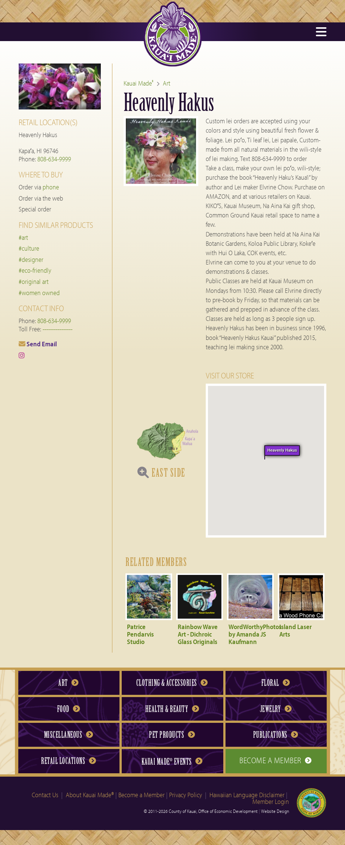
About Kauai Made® (90, 794)
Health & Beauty (172, 709)
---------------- (57, 329)
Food (68, 709)
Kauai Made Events (172, 761)
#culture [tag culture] (29, 248)
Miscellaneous (68, 735)
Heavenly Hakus (281, 450)
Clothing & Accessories (172, 683)
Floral (275, 683)
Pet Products (172, 735)
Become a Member (275, 760)
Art (166, 83)
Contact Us (45, 794)
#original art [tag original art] (34, 281)
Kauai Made (138, 83)
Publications (275, 735)
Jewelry (276, 709)
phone (51, 187)
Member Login (270, 801)
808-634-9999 (54, 159)
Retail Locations (68, 761)
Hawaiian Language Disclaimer (247, 794)
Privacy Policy (185, 794)
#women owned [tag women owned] (39, 292)
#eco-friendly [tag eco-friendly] (35, 270)
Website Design (275, 811)
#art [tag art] (23, 237)
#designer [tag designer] (31, 259)
